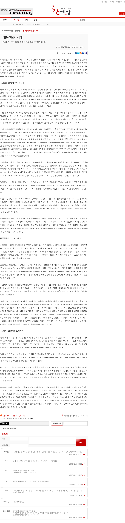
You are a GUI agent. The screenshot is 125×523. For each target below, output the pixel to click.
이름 (3, 439)
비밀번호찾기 (120, 2)
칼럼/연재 (19, 24)
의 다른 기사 (75, 416)
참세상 (61, 10)
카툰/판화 (36, 24)
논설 (13, 24)
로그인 (111, 2)
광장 (33, 19)
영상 (47, 24)
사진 (42, 24)
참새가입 (104, 2)
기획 (26, 19)
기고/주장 (28, 24)
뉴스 (4, 19)
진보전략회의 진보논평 (30, 31)
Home (4, 31)
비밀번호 (5, 445)
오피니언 (15, 19)
